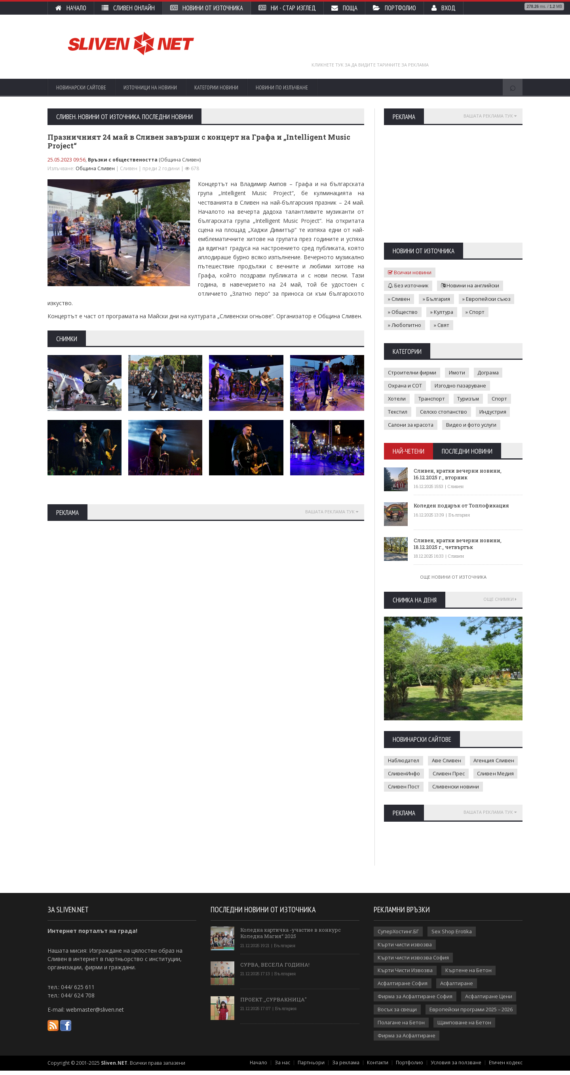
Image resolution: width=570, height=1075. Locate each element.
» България (436, 298)
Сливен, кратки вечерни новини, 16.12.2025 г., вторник (458, 473)
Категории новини (216, 87)
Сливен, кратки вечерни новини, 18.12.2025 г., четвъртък (458, 542)
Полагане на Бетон (402, 1026)
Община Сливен (95, 168)
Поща (344, 8)
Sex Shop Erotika (452, 935)
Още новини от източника (453, 576)
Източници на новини (150, 87)
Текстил (398, 411)
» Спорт (476, 311)
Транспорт (432, 398)
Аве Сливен (447, 760)
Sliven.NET (114, 1067)
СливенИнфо (404, 773)
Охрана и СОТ (405, 385)
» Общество (403, 311)
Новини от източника (206, 8)
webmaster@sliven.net (95, 1013)
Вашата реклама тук (331, 511)
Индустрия (494, 411)
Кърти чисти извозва (405, 948)
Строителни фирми (412, 372)
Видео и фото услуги (473, 424)
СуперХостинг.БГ (399, 935)
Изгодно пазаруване (461, 385)
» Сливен (399, 298)
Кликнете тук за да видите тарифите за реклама (370, 65)
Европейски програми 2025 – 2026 (472, 1013)
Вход (443, 8)
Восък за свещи (398, 1013)
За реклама (347, 1067)
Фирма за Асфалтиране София (416, 1000)
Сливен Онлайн (128, 8)
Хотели (397, 398)
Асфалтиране (458, 987)
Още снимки (500, 598)
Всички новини (410, 272)
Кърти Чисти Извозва (405, 974)
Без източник (408, 285)
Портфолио (394, 8)
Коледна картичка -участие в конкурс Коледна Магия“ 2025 (291, 936)
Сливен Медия (495, 773)
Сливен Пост (404, 786)
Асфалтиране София (403, 987)
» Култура (442, 311)
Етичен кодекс (505, 1067)
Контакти (379, 1067)
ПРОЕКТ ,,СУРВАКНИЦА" (274, 1003)
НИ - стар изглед (287, 8)
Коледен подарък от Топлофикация (462, 504)
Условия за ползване (457, 1067)
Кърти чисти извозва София (413, 961)
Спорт (501, 398)
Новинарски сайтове (81, 87)
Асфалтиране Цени (491, 1000)
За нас (285, 1067)
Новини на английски (471, 285)
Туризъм (469, 398)
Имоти (457, 372)
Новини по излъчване (282, 87)
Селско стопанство (444, 411)
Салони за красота (411, 424)
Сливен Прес (449, 773)
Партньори (313, 1067)
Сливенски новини (455, 786)
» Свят (441, 324)
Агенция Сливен (495, 760)
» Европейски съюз (487, 298)
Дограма (489, 372)
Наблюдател (404, 760)
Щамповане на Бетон (466, 1026)
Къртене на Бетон (469, 974)
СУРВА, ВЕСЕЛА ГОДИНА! (275, 968)
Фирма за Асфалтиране (407, 1039)
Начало (70, 8)
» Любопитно (404, 324)
